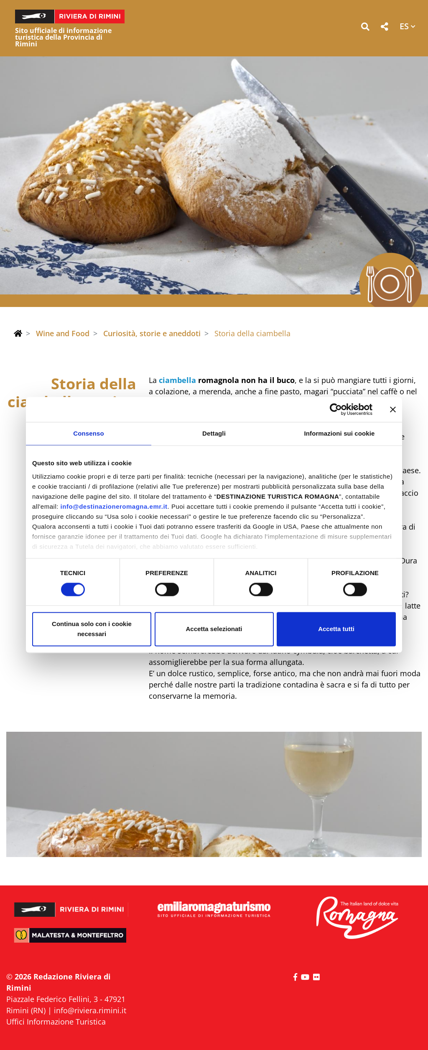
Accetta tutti (336, 629)
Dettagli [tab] (214, 433)
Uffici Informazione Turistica (56, 1022)
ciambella (177, 380)
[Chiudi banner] (393, 409)
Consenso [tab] (88, 433)
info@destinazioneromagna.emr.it (114, 506)
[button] (365, 28)
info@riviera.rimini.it (90, 1010)
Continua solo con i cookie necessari (92, 629)
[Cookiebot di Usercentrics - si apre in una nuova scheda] (335, 409)
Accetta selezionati (214, 629)
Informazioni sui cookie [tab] (339, 433)
